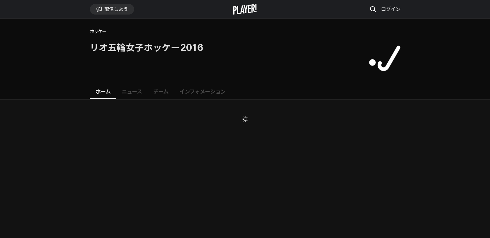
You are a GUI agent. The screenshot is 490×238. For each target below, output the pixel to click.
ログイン (390, 9)
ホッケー (98, 31)
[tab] (103, 92)
